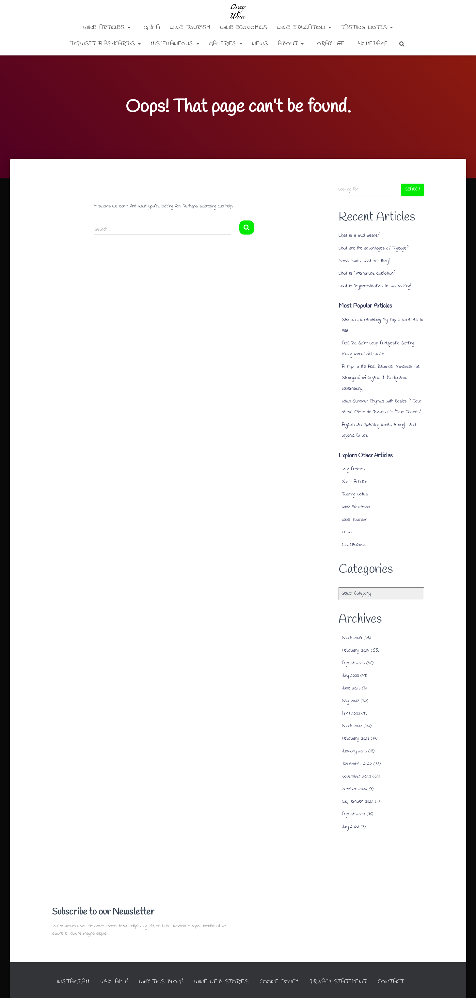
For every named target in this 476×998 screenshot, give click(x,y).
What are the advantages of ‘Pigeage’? (373, 248)
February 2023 (355, 738)
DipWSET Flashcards (105, 44)
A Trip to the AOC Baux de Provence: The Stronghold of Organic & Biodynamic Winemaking (381, 377)
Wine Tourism (190, 27)
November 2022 (356, 776)
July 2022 (350, 827)
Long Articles (353, 469)
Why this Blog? (168, 969)
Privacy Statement (348, 969)
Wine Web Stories (229, 969)
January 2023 (354, 751)
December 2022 (357, 764)
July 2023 (350, 675)
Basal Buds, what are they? (364, 261)
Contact (401, 969)
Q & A (150, 27)
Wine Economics (243, 27)
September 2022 (357, 801)
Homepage (372, 44)
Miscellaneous (175, 44)
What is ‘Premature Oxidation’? (367, 273)
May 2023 (350, 701)
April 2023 (351, 713)
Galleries (225, 44)
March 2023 (352, 726)
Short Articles (354, 481)
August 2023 (353, 663)
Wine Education (304, 27)
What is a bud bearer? (359, 235)
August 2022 (353, 814)
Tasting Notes (367, 27)
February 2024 (355, 650)
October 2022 (354, 789)
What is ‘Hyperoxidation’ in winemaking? (375, 286)
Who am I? (120, 969)
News (260, 44)
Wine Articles (106, 27)
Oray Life (329, 44)
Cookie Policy (287, 969)
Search (412, 189)
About (291, 44)
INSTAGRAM (78, 969)
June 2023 (351, 688)
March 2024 (352, 638)
